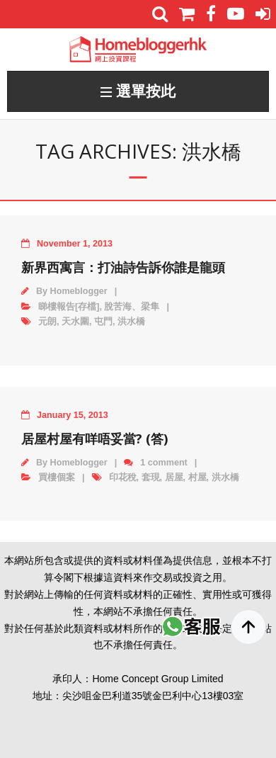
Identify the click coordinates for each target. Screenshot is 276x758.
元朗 (47, 322)
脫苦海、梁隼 (131, 307)
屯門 (103, 322)
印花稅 (123, 477)
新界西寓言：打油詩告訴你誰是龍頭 (123, 267)
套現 (151, 477)
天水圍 (75, 322)
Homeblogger (79, 291)
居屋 (174, 477)
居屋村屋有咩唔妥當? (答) (94, 438)
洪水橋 (131, 322)
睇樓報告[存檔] (68, 307)
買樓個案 (56, 477)
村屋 (197, 477)
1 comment (164, 463)
